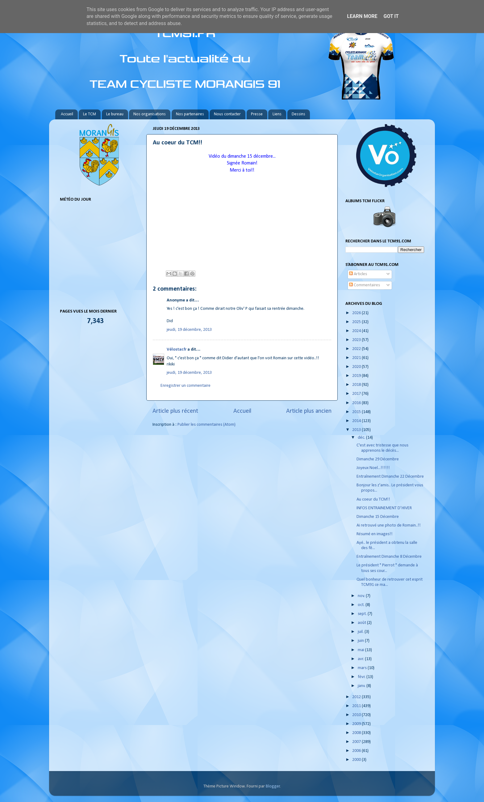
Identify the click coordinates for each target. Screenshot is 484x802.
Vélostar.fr (176, 349)
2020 (357, 367)
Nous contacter (227, 114)
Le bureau (114, 114)
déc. (362, 437)
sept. (363, 614)
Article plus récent (175, 411)
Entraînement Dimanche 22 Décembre (390, 476)
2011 (357, 706)
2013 (357, 430)
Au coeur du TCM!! (373, 499)
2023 (357, 340)
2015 (357, 412)
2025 (357, 322)
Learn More (362, 16)
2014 (357, 421)
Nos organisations (149, 114)
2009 (357, 724)
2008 (357, 733)
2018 (357, 384)
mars (363, 668)
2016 (357, 403)
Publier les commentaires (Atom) (206, 424)
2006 (357, 751)
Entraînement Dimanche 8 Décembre (389, 556)
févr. (362, 677)
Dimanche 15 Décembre (378, 516)
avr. (361, 659)
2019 (357, 375)
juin (361, 640)
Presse (257, 114)
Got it (390, 16)
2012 (357, 697)
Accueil (67, 114)
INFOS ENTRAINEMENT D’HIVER (384, 508)
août (362, 623)
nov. (362, 596)
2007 (357, 742)
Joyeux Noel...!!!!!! (373, 468)
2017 (357, 393)
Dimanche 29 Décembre (378, 459)
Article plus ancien (309, 411)
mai (361, 650)
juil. (361, 631)
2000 (357, 759)
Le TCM (89, 114)
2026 (357, 313)
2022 (357, 349)
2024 (357, 331)
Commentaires (364, 285)
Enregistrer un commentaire (186, 385)
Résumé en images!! (375, 534)
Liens (277, 114)
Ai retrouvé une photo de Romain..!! (389, 525)
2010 (357, 715)
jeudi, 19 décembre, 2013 (189, 329)
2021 (357, 358)
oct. (361, 605)
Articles (358, 274)
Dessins (298, 114)
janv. (362, 686)
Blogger (273, 786)
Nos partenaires (190, 114)
